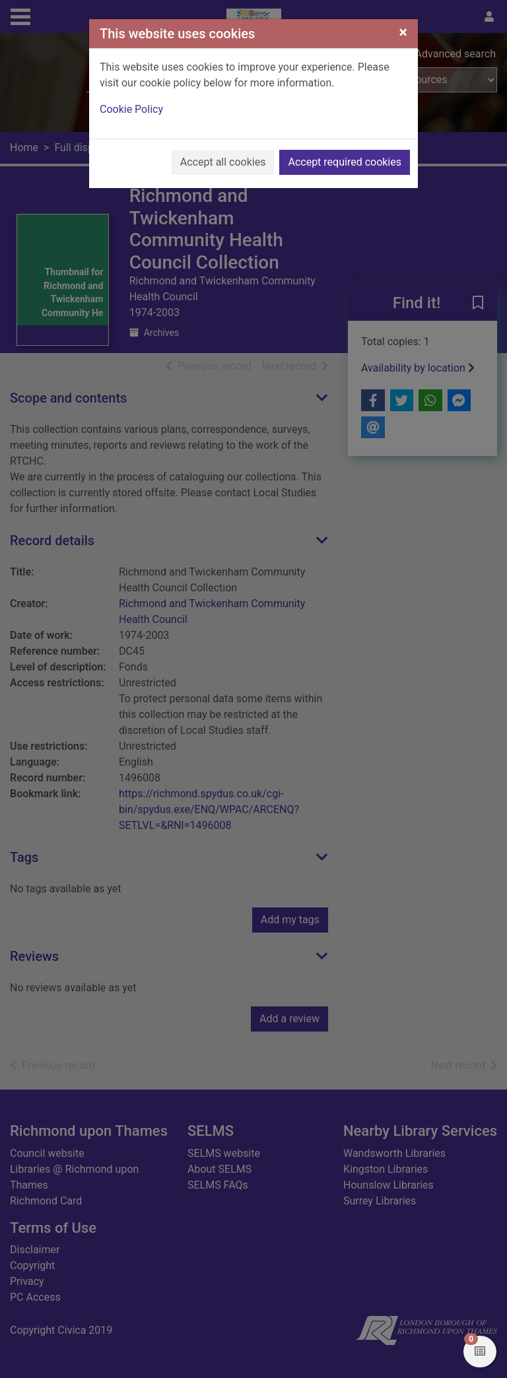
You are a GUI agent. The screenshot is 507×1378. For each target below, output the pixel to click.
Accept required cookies (344, 162)
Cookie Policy (131, 109)
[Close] (403, 32)
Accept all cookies (223, 162)
